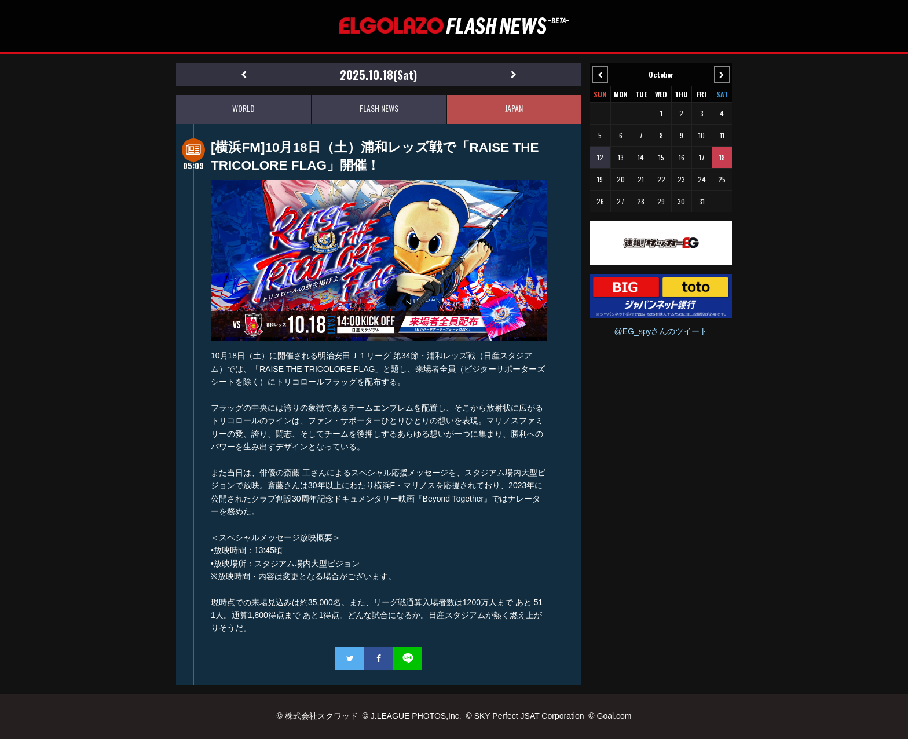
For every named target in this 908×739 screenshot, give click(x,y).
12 (600, 157)
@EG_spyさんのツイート (661, 331)
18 (722, 157)
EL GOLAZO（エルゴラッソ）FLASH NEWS (454, 25)
